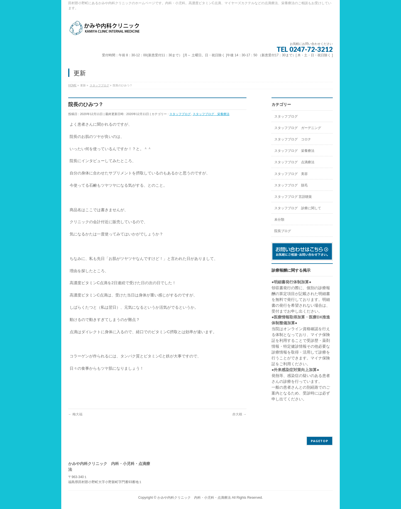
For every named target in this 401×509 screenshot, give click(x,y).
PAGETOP (319, 441)
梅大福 (75, 414)
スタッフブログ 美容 (291, 174)
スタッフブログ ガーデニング (297, 128)
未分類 (279, 219)
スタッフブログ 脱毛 (291, 185)
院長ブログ (282, 231)
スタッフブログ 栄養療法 (211, 114)
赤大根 (239, 414)
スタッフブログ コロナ (292, 139)
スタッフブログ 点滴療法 (294, 162)
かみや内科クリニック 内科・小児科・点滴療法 (194, 498)
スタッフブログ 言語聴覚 (293, 197)
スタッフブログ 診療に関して (297, 208)
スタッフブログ (180, 114)
